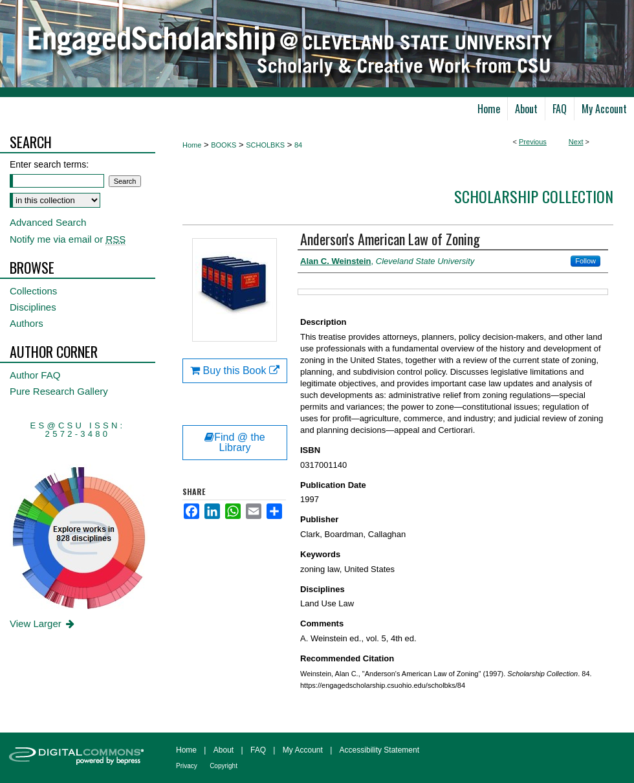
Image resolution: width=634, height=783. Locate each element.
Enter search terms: (49, 164)
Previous (533, 142)
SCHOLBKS (265, 145)
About (223, 750)
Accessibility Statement (379, 750)
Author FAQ (35, 374)
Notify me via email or (68, 239)
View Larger (43, 623)
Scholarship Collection (533, 196)
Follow (585, 261)
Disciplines (33, 307)
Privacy (186, 765)
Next (576, 142)
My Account (303, 750)
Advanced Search (48, 222)
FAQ (258, 750)
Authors (26, 323)
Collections (33, 290)
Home (191, 145)
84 (298, 145)
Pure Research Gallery (59, 391)
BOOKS (223, 145)
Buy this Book (234, 370)
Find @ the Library (234, 442)
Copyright (223, 765)
